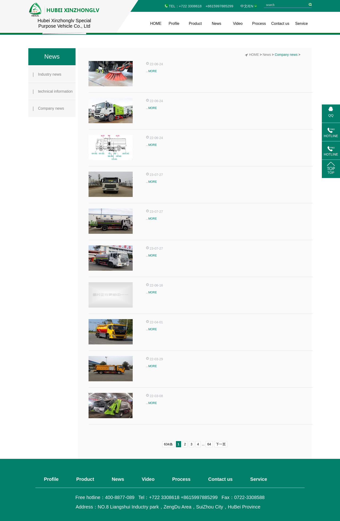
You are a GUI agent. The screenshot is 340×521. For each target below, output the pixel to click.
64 (209, 444)
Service (301, 24)
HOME (156, 24)
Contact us (280, 24)
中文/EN (246, 6)
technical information (53, 91)
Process (259, 24)
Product (195, 24)
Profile (174, 24)
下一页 (221, 444)
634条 (168, 444)
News (216, 24)
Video (238, 24)
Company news (48, 108)
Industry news (47, 74)
